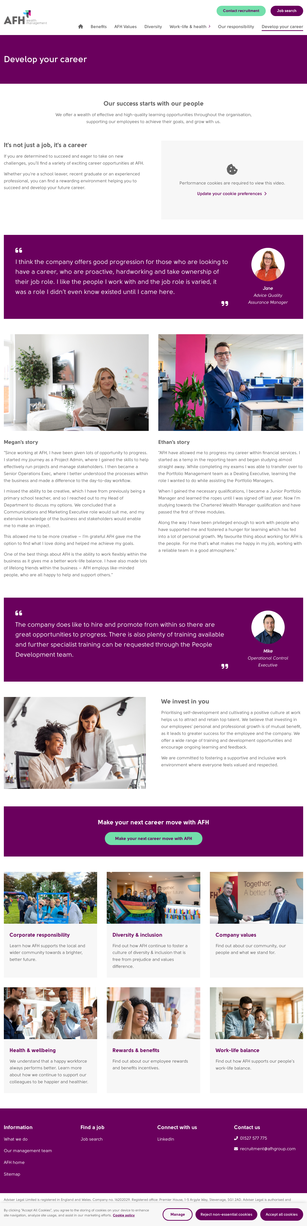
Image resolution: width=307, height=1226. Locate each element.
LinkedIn (165, 1139)
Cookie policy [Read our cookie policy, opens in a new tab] (124, 1215)
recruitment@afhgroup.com (268, 1148)
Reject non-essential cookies (226, 1214)
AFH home (14, 1162)
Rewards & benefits (135, 1050)
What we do (16, 1139)
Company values (236, 935)
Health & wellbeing (33, 1050)
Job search (287, 10)
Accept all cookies (282, 1214)
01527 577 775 (253, 1138)
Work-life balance (238, 1050)
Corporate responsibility (40, 935)
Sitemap (12, 1174)
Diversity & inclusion (137, 935)
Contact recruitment (241, 10)
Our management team (28, 1150)
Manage (178, 1214)
